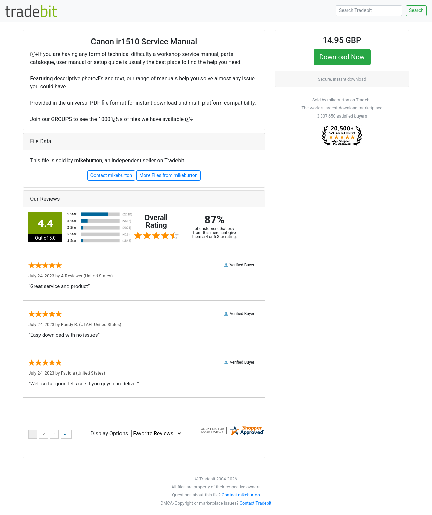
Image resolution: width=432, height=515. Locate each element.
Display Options (109, 433)
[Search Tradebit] (369, 10)
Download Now (342, 57)
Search (416, 10)
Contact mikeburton (111, 175)
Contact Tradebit (255, 503)
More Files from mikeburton (168, 175)
